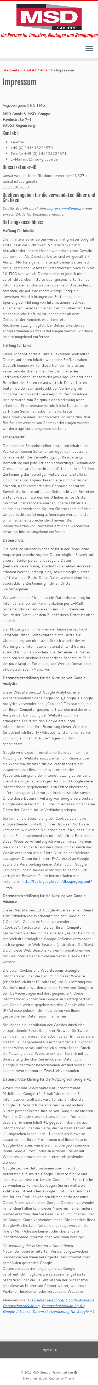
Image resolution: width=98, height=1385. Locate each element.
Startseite (11, 70)
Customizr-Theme (61, 1378)
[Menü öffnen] (89, 49)
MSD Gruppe (41, 1372)
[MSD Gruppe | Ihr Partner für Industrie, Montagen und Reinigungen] (49, 17)
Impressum (49, 1350)
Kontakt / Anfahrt (37, 70)
